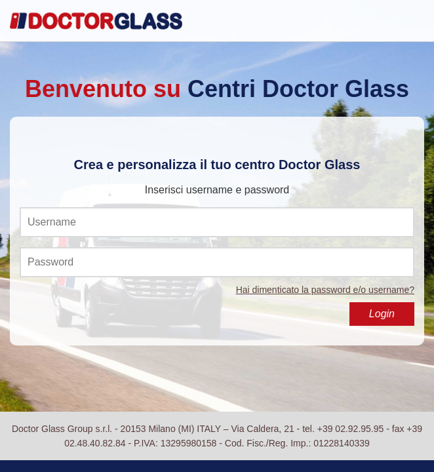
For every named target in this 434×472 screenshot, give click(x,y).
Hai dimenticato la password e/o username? (325, 290)
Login (382, 313)
